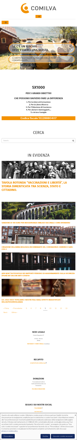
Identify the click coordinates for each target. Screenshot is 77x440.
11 (56, 308)
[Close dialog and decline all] (75, 414)
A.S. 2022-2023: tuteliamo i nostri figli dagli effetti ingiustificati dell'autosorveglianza (31, 301)
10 (51, 308)
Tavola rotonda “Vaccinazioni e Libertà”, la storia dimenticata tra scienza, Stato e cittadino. (34, 186)
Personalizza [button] (8, 436)
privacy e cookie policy (10, 431)
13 (67, 308)
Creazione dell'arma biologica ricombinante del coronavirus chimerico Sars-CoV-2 (37, 248)
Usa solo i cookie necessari (63, 436)
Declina (45, 436)
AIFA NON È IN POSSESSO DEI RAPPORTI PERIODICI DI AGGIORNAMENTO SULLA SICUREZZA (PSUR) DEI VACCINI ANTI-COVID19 (38, 274)
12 (62, 308)
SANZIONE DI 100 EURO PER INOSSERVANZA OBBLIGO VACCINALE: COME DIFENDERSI (36, 223)
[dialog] (38, 426)
